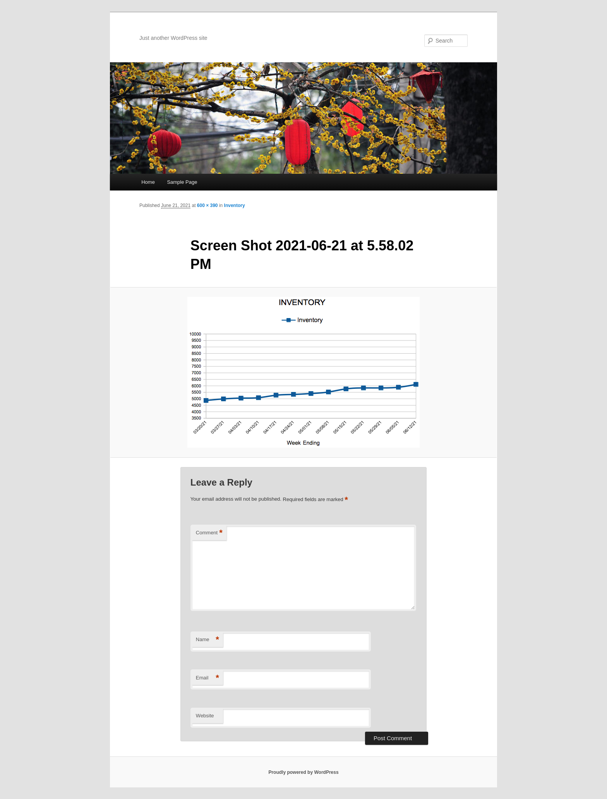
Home (148, 182)
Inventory (234, 205)
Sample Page (182, 182)
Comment (209, 533)
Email (207, 678)
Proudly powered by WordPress (303, 772)
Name (207, 639)
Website (205, 716)
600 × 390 (207, 205)
